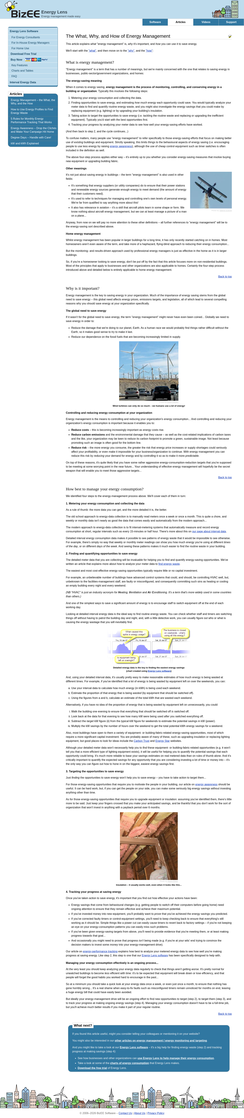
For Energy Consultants (26, 37)
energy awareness (121, 146)
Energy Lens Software (24, 31)
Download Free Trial (23, 53)
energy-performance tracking (100, 951)
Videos (205, 22)
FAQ (14, 76)
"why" (131, 50)
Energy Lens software (159, 671)
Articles (181, 22)
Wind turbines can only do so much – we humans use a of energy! (149, 406)
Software (155, 22)
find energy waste (169, 563)
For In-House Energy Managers (30, 42)
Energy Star (162, 740)
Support (231, 22)
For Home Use (20, 48)
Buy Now (16, 59)
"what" (92, 50)
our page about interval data (209, 531)
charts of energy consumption (129, 1063)
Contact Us (125, 1113)
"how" (149, 50)
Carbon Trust (141, 740)
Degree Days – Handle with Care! (31, 137)
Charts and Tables (22, 70)
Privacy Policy (155, 1113)
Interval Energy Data (23, 82)
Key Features (20, 65)
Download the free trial (92, 1068)
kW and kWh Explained (25, 143)
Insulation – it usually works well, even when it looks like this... (149, 885)
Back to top (225, 276)
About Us (139, 1113)
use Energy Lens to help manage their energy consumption (176, 1058)
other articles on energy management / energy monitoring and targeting (161, 1040)
